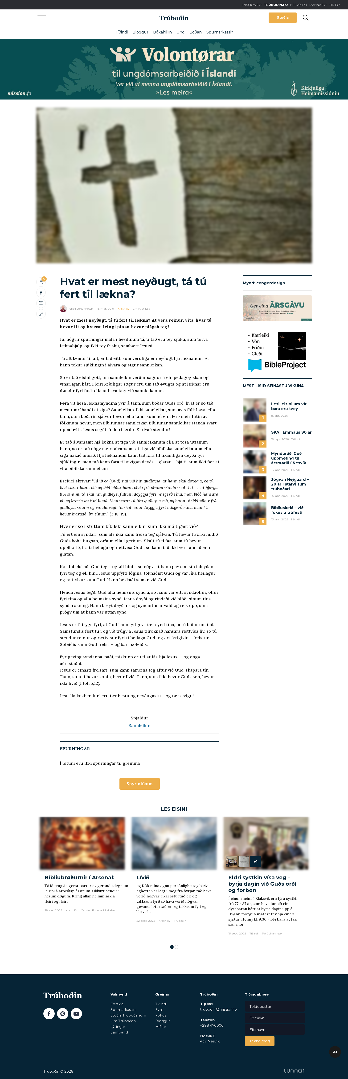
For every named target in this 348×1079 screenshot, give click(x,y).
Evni (159, 1009)
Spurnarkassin (219, 32)
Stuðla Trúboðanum (128, 1015)
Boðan (195, 32)
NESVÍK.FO (298, 5)
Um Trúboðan (123, 1021)
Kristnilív (123, 308)
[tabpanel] (82, 878)
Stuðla (283, 17)
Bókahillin (162, 32)
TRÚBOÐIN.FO (276, 5)
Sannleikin (139, 725)
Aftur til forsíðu (81, 17)
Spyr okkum (140, 783)
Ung (180, 32)
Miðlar (160, 1026)
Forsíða (117, 1004)
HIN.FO (334, 5)
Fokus (160, 1015)
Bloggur (140, 32)
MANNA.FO (318, 5)
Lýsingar (118, 1026)
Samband (119, 1032)
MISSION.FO (252, 5)
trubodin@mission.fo (218, 1009)
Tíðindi (121, 32)
